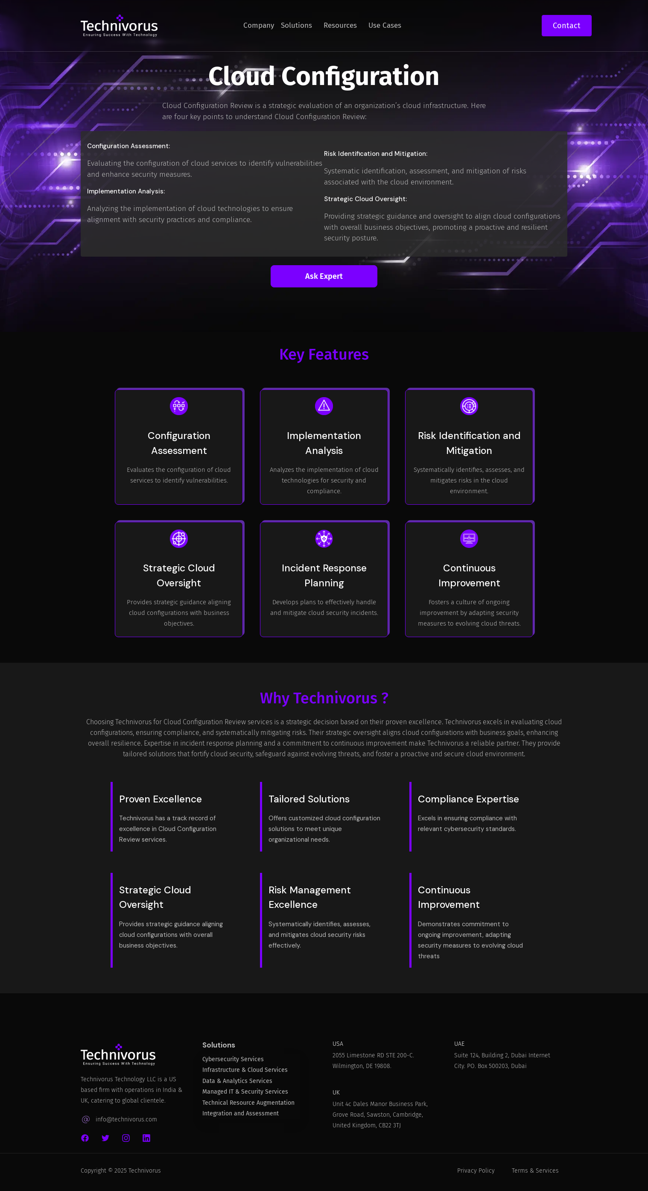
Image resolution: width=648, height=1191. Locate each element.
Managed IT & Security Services (245, 1097)
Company (258, 25)
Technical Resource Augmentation (248, 1108)
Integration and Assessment (240, 1119)
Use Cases (384, 25)
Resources (340, 25)
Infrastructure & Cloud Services (245, 1075)
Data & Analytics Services (237, 1086)
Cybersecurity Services (233, 1064)
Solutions (296, 25)
